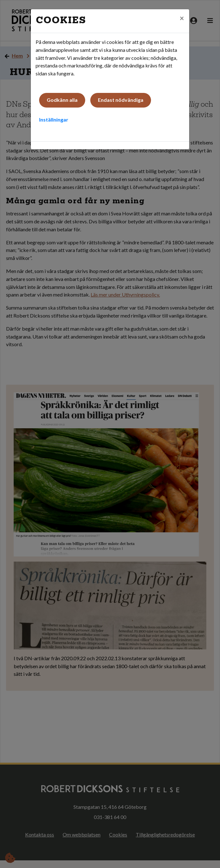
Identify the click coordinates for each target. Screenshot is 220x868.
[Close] (182, 18)
